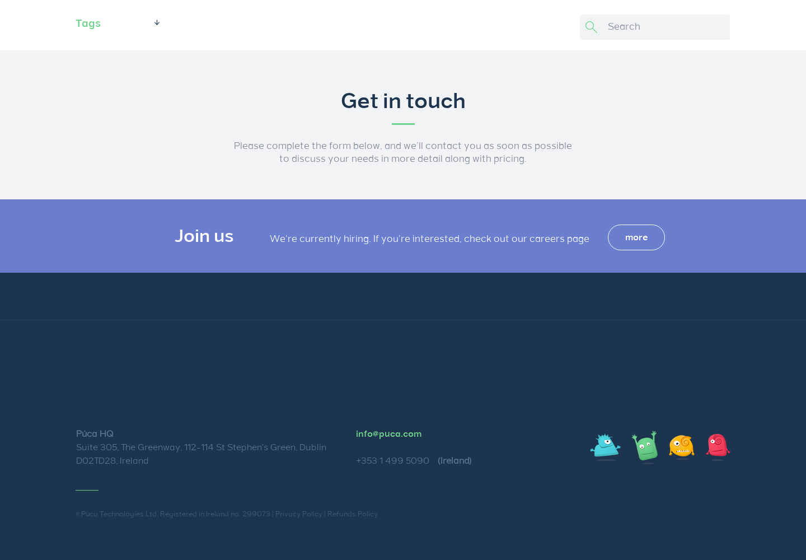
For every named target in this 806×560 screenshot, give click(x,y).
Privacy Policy (298, 514)
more (636, 237)
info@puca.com (388, 434)
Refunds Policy (352, 514)
